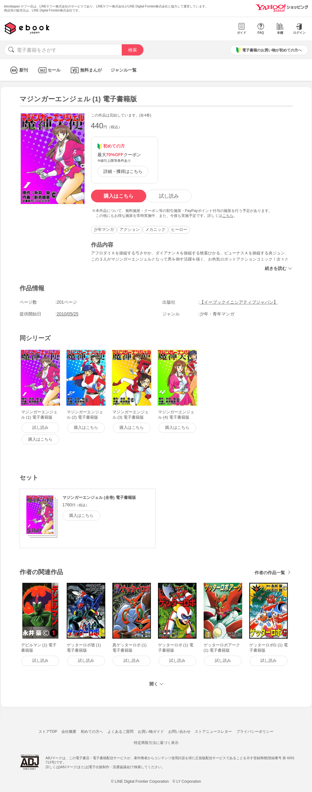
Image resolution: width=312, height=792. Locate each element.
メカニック (155, 229)
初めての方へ (92, 731)
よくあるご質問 (120, 731)
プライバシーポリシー (255, 731)
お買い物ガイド (151, 731)
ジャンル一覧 (124, 70)
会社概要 (68, 731)
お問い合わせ (179, 731)
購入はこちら (118, 196)
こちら (227, 215)
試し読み (169, 196)
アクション (130, 229)
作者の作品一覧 (270, 572)
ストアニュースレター (213, 731)
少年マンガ (104, 229)
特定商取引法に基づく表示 (156, 743)
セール (49, 70)
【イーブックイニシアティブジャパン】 (239, 302)
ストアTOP (47, 731)
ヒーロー (179, 229)
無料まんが (85, 70)
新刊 (18, 70)
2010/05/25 (68, 313)
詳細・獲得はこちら (122, 171)
